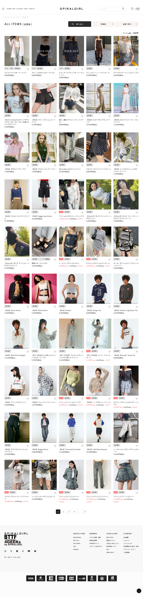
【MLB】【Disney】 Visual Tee (124, 355)
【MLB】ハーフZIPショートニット (98, 402)
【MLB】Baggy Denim (40, 449)
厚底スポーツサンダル (39, 263)
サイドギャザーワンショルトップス (126, 73)
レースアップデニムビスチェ (69, 263)
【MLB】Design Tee (93, 310)
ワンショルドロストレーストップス (71, 216)
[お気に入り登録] (27, 69)
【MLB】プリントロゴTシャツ (15, 402)
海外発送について (111, 546)
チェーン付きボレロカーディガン (43, 73)
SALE (74, 546)
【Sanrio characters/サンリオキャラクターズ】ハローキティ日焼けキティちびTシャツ (16, 122)
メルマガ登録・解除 (95, 537)
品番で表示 (127, 24)
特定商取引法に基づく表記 (131, 546)
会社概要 (125, 537)
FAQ (107, 549)
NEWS (26, 9)
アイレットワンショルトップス (70, 402)
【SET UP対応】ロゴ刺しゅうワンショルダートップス (44, 356)
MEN (14, 9)
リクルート (126, 540)
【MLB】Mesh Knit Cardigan (14, 355)
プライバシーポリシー (129, 549)
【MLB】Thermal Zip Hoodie (69, 449)
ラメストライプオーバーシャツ (15, 73)
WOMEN (9, 9)
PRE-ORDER (76, 543)
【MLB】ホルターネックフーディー (44, 169)
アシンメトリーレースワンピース (97, 73)
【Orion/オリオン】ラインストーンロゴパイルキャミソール (126, 217)
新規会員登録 (93, 540)
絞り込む (79, 24)
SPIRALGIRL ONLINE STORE (11, 17)
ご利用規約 (126, 552)
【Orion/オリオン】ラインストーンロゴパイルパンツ (16, 264)
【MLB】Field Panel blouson (96, 449)
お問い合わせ (110, 552)
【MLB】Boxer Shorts (12, 310)
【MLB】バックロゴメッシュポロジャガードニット (125, 170)
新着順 (103, 24)
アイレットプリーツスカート (124, 496)
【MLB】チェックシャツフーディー (44, 402)
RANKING (76, 549)
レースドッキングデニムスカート (43, 496)
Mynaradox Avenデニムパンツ (70, 169)
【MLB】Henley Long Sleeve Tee (126, 310)
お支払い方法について (112, 543)
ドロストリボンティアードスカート (98, 169)
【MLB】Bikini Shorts (40, 310)
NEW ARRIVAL (77, 537)
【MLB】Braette (65, 310)
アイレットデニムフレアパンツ (97, 496)
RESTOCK (76, 540)
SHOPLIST (32, 9)
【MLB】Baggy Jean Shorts (42, 216)
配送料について (110, 540)
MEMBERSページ (94, 543)
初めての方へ (110, 537)
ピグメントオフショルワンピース (98, 263)
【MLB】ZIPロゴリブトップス (15, 169)
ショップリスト (127, 543)
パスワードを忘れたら (95, 546)
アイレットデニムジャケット (69, 496)
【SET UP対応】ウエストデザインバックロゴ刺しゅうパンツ (71, 356)
